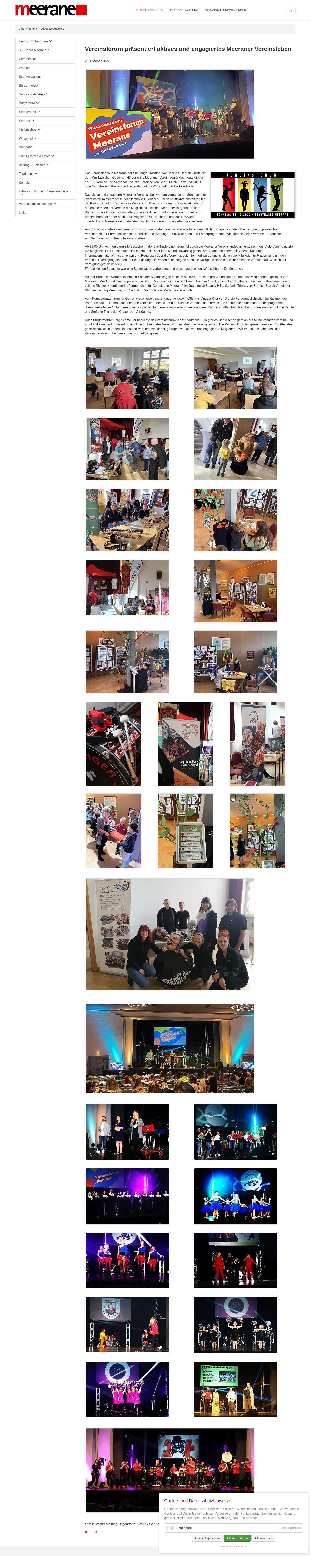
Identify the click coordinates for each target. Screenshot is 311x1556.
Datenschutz (241, 1546)
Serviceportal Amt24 (33, 94)
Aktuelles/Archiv (149, 10)
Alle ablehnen (263, 1538)
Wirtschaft (26, 138)
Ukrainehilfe (27, 59)
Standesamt (27, 112)
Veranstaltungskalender (225, 10)
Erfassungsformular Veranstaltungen (44, 191)
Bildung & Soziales (32, 165)
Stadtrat (24, 121)
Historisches (27, 129)
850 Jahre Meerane (32, 50)
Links (22, 212)
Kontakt (24, 182)
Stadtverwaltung (184, 10)
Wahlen (24, 67)
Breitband (26, 147)
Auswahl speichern (207, 1538)
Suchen (291, 10)
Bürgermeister (29, 85)
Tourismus (26, 173)
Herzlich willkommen (33, 41)
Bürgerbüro (27, 103)
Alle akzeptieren (237, 1538)
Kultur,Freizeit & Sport (34, 156)
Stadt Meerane (28, 28)
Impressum (225, 1546)
